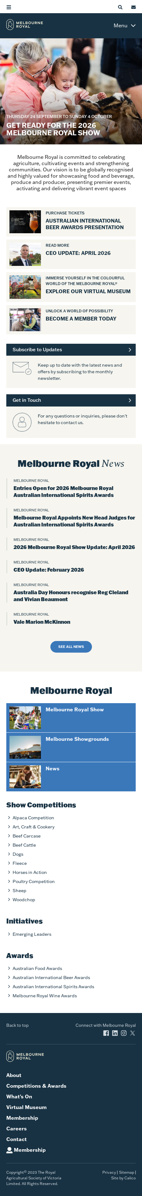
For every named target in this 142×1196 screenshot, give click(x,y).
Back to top (17, 1025)
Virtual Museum (26, 1107)
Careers (16, 1128)
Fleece (20, 863)
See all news (71, 646)
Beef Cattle (24, 845)
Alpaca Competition (33, 818)
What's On (19, 1096)
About (13, 1075)
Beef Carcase (27, 836)
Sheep (19, 890)
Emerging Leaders (32, 934)
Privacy (109, 1172)
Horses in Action (30, 872)
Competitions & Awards (36, 1086)
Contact (16, 1139)
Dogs (18, 854)
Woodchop (24, 899)
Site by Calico (123, 1178)
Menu (121, 25)
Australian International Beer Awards (51, 977)
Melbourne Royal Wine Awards (45, 996)
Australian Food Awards (37, 968)
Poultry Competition (34, 881)
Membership (22, 1118)
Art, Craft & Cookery (33, 827)
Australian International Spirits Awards (53, 986)
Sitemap (126, 1172)
